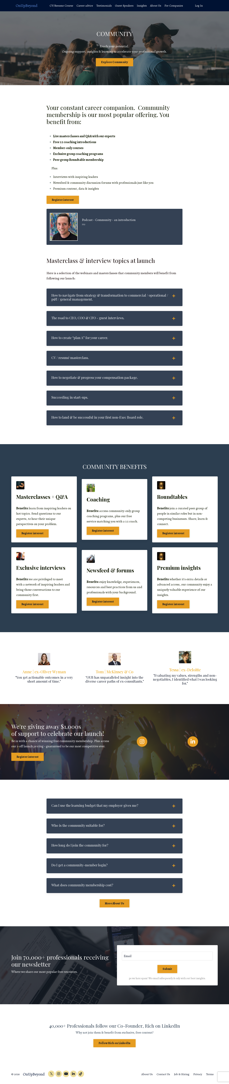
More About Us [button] (114, 905)
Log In (199, 6)
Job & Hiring (181, 1076)
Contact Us (163, 1076)
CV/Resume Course (61, 6)
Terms (210, 1076)
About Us (155, 6)
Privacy (197, 1076)
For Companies (173, 6)
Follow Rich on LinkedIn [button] (115, 1045)
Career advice (84, 6)
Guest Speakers (124, 6)
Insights (142, 6)
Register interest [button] (63, 200)
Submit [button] (167, 971)
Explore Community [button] (114, 62)
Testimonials (104, 6)
